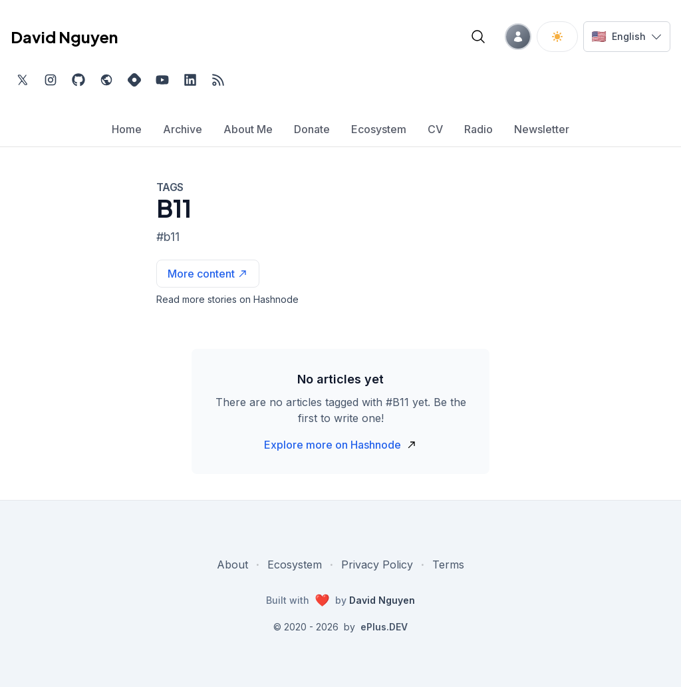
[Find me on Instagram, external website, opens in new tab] (51, 80)
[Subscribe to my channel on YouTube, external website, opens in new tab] (162, 80)
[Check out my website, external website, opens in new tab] (106, 80)
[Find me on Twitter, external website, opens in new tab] (23, 80)
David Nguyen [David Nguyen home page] (64, 37)
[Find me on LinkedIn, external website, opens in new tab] (190, 80)
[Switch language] (626, 36)
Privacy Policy (377, 564)
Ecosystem (294, 564)
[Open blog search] (478, 36)
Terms (448, 564)
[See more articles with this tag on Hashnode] (207, 274)
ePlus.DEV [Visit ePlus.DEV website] (384, 626)
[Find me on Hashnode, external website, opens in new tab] (134, 80)
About (232, 564)
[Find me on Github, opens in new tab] (78, 80)
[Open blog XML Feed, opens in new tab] (218, 80)
